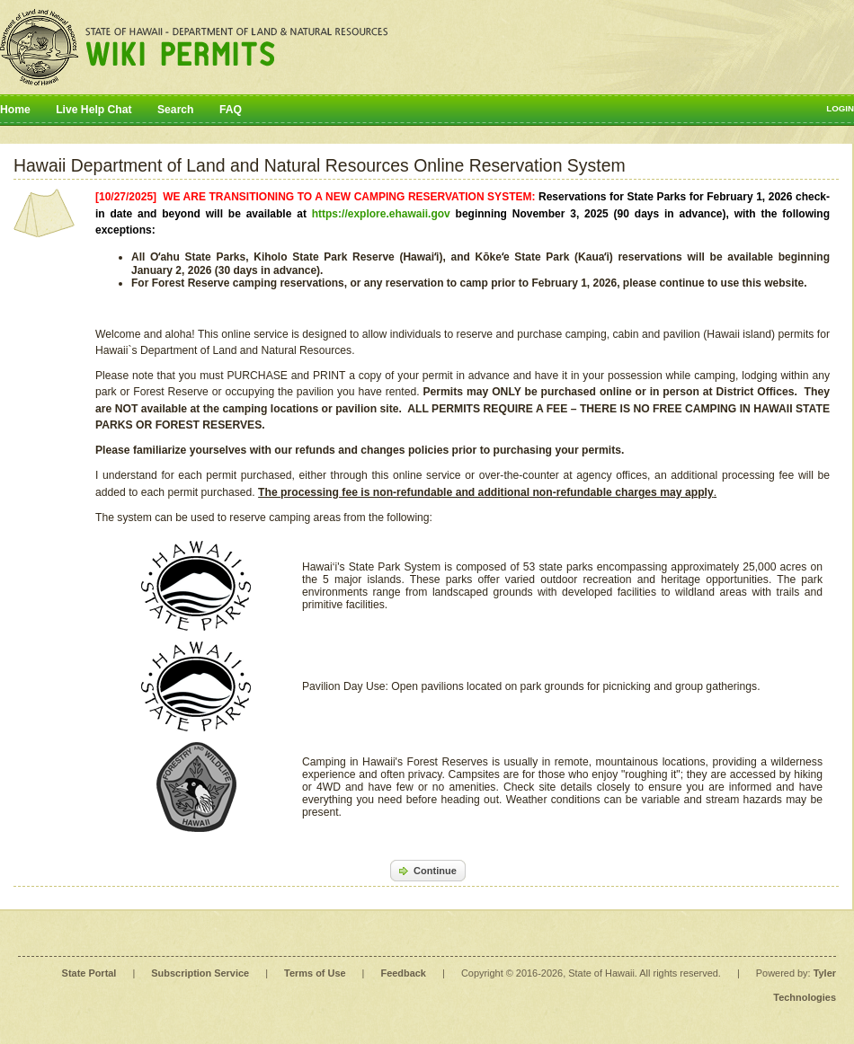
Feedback (403, 973)
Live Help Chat (93, 109)
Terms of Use (314, 973)
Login (840, 108)
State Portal (89, 973)
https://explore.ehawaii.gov (381, 214)
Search (175, 109)
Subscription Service (200, 973)
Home (15, 109)
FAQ (230, 109)
